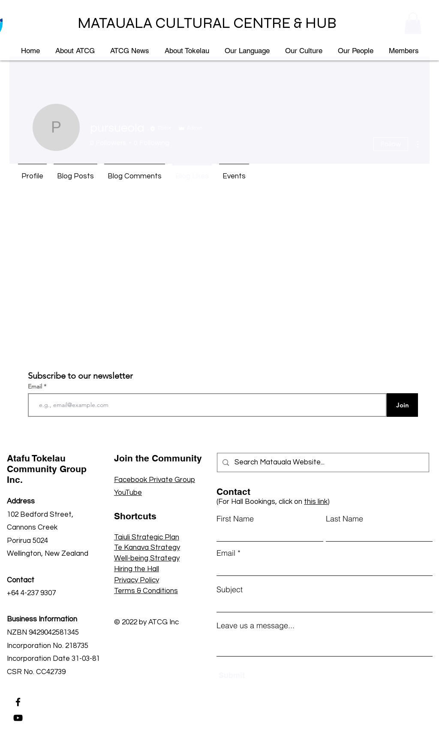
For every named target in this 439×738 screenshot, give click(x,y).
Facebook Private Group (154, 480)
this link (316, 502)
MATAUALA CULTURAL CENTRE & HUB (207, 23)
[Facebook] (18, 702)
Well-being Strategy (147, 558)
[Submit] (258, 675)
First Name (235, 519)
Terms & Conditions (146, 591)
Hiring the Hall (136, 569)
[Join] (402, 405)
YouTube (128, 493)
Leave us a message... (255, 626)
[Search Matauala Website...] (323, 462)
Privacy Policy (136, 580)
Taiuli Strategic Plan (146, 537)
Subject (229, 589)
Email (36, 386)
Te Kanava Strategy (147, 547)
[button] (413, 23)
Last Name (344, 519)
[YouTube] (18, 717)
